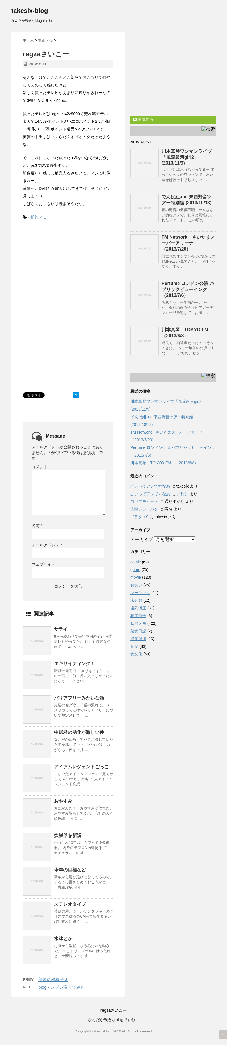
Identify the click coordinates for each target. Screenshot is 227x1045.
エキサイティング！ (74, 663)
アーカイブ (141, 539)
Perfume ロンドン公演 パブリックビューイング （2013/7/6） (188, 289)
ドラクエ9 (139, 517)
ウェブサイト (43, 564)
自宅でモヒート (144, 501)
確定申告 (138, 615)
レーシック (140, 592)
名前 (37, 525)
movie (135, 577)
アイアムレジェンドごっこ (81, 766)
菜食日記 (138, 631)
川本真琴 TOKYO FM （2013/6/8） (164, 463)
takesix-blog (29, 10)
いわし (182, 494)
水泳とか (63, 938)
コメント (40, 467)
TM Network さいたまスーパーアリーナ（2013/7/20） (188, 243)
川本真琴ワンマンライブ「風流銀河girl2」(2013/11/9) (187, 157)
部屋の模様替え (53, 979)
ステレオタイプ (70, 904)
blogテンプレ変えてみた (61, 987)
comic (135, 562)
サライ (61, 629)
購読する (143, 119)
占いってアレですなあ (150, 486)
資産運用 (138, 638)
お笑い (136, 585)
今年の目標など (70, 869)
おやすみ (63, 801)
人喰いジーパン (144, 509)
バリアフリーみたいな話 (79, 698)
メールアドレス (47, 545)
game (135, 569)
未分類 (136, 600)
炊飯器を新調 (67, 835)
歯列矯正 (138, 608)
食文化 (136, 654)
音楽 (134, 646)
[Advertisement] (65, 267)
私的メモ (38, 217)
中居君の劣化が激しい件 (79, 732)
